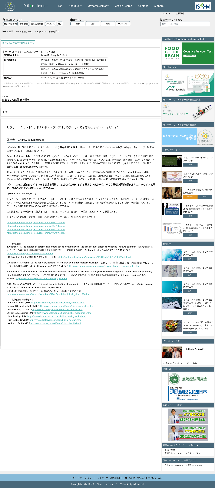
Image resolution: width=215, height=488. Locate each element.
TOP (4, 31)
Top (60, 5)
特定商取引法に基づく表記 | (150, 478)
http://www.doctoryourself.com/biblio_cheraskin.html (66, 306)
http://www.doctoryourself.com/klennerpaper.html (41, 278)
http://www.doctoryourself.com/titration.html (30, 253)
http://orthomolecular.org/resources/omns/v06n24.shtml (36, 229)
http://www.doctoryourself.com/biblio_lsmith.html (55, 323)
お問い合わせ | (129, 478)
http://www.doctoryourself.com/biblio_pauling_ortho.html (56, 316)
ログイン (166, 13)
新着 (78, 24)
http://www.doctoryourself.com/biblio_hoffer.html (57, 309)
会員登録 (180, 13)
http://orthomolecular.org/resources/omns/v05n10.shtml (36, 226)
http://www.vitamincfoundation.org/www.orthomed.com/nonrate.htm (103, 266)
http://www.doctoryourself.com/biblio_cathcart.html (58, 302)
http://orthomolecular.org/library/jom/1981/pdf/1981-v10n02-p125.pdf (95, 257)
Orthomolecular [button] (97, 5)
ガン (60, 24)
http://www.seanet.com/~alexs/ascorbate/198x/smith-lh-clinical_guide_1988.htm (48, 294)
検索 (164, 24)
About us (74, 5)
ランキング (123, 24)
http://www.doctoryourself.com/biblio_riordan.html (55, 320)
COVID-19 (50, 24)
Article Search (123, 5)
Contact (143, 5)
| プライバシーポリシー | (83, 478)
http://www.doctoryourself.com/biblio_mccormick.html (63, 313)
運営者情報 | (116, 478)
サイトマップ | (102, 478)
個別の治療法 (37, 24)
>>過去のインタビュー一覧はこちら (180, 363)
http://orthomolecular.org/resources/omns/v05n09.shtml (36, 233)
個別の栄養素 (10, 24)
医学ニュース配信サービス (21, 31)
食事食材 (24, 24)
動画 (108, 24)
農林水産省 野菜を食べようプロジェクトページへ (182, 451)
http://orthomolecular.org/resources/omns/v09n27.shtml (36, 222)
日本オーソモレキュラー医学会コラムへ (183, 465)
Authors (159, 5)
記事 (93, 24)
